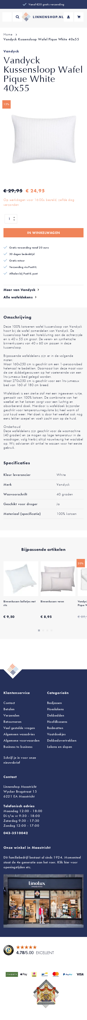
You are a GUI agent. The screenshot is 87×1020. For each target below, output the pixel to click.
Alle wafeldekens (18, 297)
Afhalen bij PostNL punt (23, 273)
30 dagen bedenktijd (21, 254)
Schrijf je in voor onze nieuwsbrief (19, 760)
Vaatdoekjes (56, 734)
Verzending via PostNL (23, 267)
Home (7, 34)
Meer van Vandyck (19, 289)
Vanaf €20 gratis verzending (46, 4)
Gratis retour (17, 260)
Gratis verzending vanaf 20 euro (29, 247)
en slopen (59, 746)
